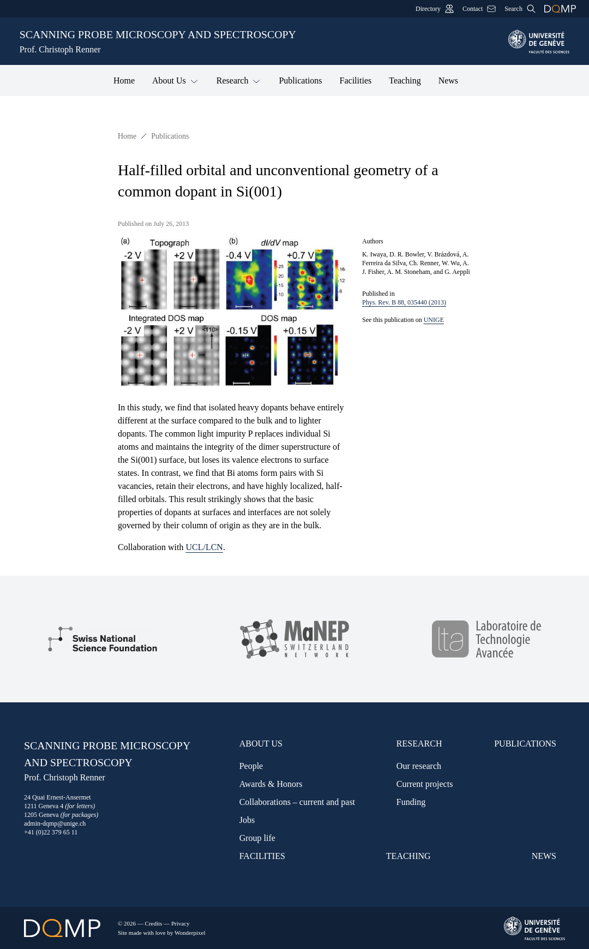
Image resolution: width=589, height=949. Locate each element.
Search (520, 8)
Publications (300, 80)
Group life (257, 838)
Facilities (356, 80)
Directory (435, 8)
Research (239, 80)
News (448, 80)
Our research (418, 766)
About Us (175, 80)
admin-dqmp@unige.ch (55, 823)
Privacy (180, 923)
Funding (410, 802)
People (251, 766)
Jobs (247, 820)
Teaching (404, 80)
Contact (479, 9)
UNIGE (434, 320)
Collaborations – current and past (297, 802)
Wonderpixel (190, 932)
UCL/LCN (204, 547)
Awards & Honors (271, 784)
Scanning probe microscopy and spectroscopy (257, 42)
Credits (154, 923)
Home (124, 80)
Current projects (424, 784)
